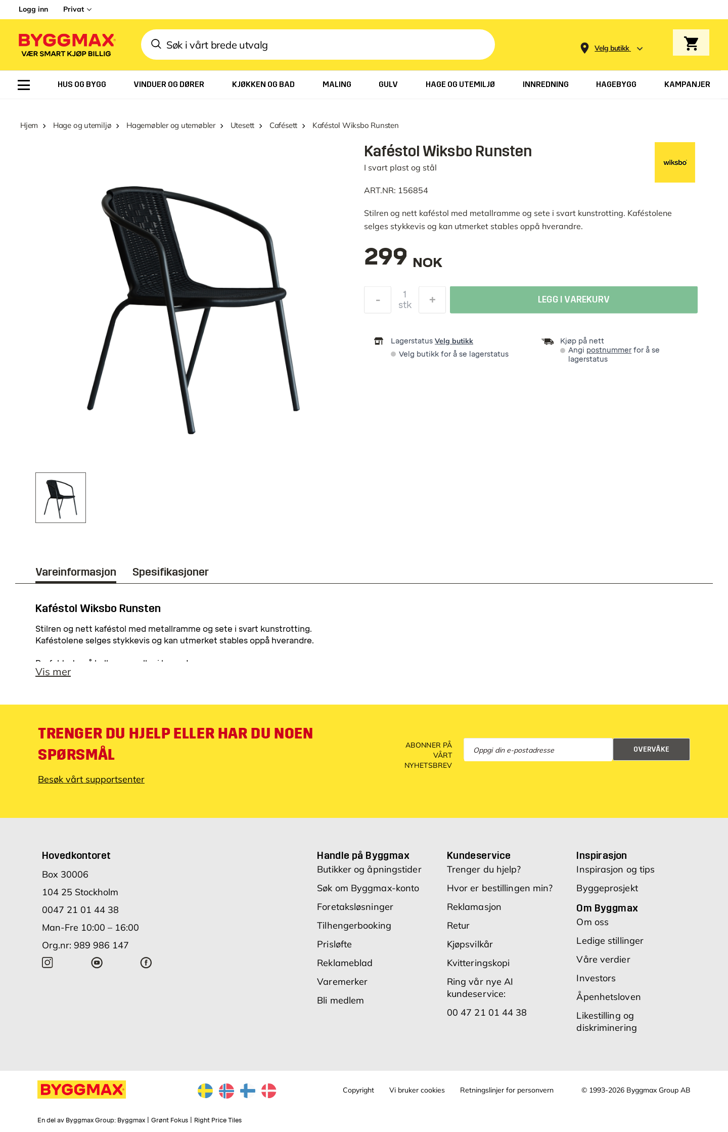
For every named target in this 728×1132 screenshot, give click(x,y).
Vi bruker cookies (417, 1090)
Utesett (242, 125)
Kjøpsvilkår (470, 944)
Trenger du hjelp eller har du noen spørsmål (175, 744)
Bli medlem (340, 1000)
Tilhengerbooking (354, 925)
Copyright (358, 1090)
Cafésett (283, 125)
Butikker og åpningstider (369, 869)
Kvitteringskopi (478, 963)
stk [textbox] (405, 307)
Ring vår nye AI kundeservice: (480, 987)
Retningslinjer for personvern (507, 1090)
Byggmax (131, 1120)
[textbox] (403, 262)
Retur (458, 925)
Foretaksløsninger (355, 906)
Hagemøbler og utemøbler (170, 125)
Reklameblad (345, 963)
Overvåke (651, 749)
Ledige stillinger (610, 940)
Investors (596, 978)
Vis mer (53, 671)
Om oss (592, 922)
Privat (73, 9)
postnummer (608, 350)
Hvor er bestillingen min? (500, 888)
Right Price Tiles (218, 1120)
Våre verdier (603, 959)
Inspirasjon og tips (615, 869)
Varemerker (342, 981)
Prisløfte (334, 944)
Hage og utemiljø (82, 125)
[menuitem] (24, 85)
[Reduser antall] (377, 302)
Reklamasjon (474, 906)
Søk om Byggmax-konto (368, 888)
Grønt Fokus (169, 1120)
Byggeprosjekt (607, 888)
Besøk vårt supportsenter (91, 779)
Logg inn (33, 9)
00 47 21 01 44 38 (487, 1012)
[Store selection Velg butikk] (612, 48)
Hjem (29, 125)
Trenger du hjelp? (484, 869)
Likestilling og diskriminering (606, 1021)
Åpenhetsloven (608, 997)
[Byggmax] (66, 44)
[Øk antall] (432, 302)
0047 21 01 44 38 (80, 910)
